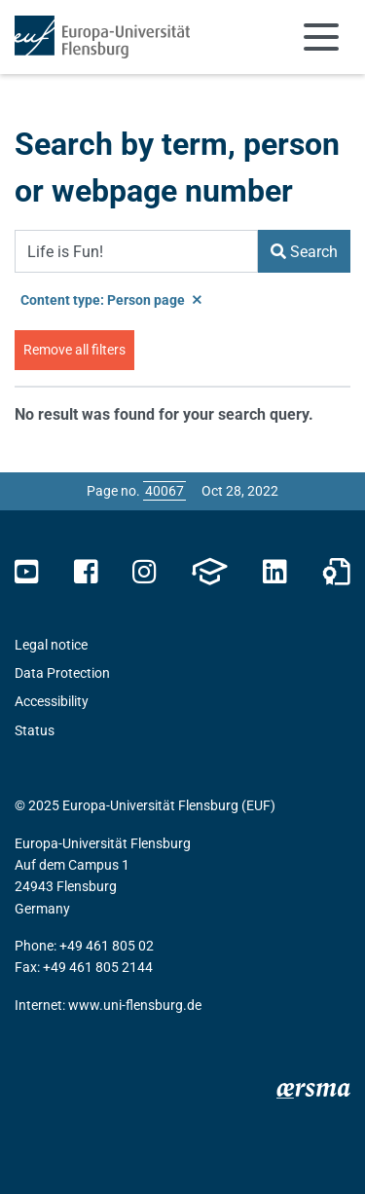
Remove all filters (74, 349)
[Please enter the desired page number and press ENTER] (164, 491)
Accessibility (52, 701)
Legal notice (51, 645)
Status (35, 730)
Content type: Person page (110, 300)
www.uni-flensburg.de (134, 1005)
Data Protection (62, 673)
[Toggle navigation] (321, 37)
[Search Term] (136, 251)
